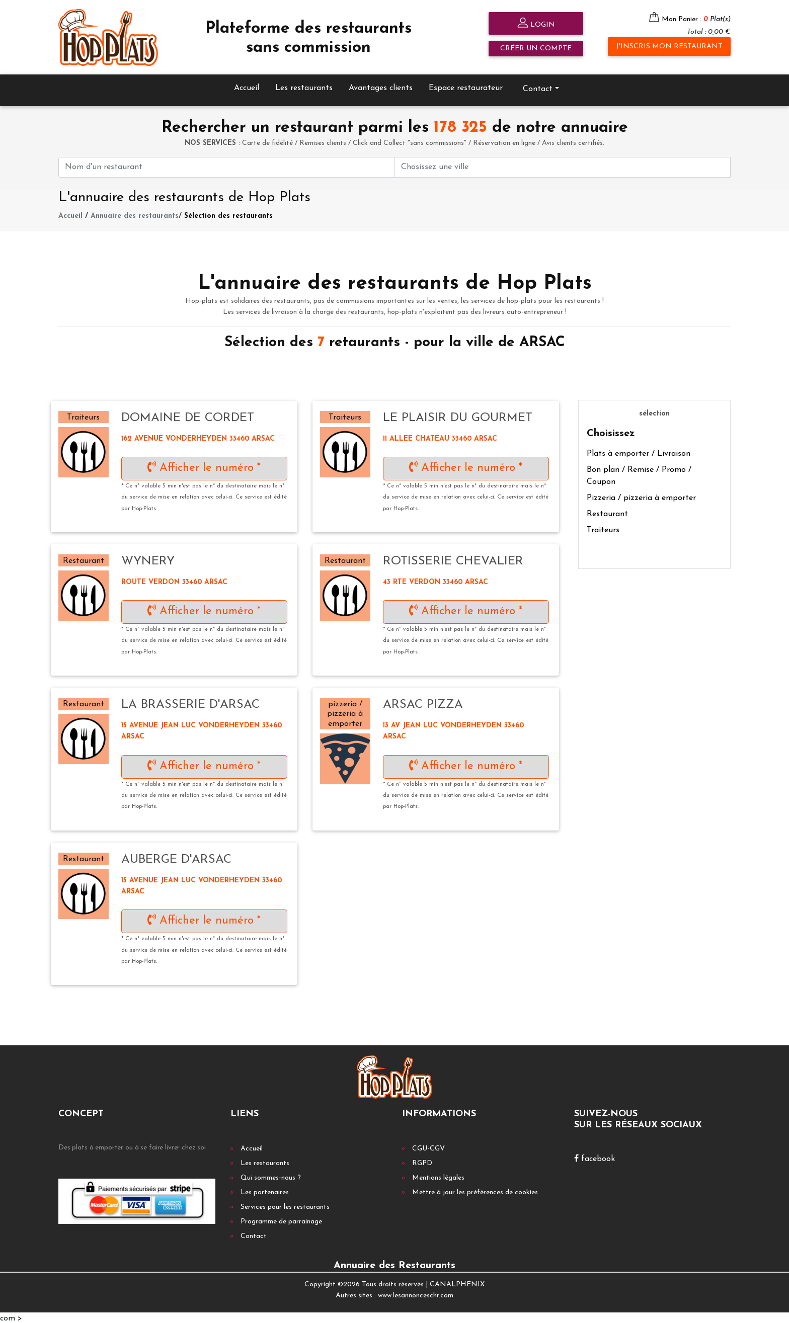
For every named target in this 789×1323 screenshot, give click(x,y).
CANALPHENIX (457, 1283)
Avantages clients (381, 86)
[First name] (226, 165)
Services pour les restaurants (285, 1205)
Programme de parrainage (281, 1220)
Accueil (246, 86)
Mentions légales (438, 1176)
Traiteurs (603, 529)
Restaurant (607, 513)
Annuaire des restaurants (135, 214)
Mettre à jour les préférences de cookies (475, 1191)
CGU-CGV (428, 1147)
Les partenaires (265, 1191)
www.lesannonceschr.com (415, 1294)
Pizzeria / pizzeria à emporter (641, 497)
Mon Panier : (696, 19)
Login (536, 24)
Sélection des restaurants (228, 214)
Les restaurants (304, 86)
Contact (538, 88)
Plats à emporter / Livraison (638, 453)
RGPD (422, 1162)
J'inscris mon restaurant (669, 46)
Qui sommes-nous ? (271, 1176)
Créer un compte (536, 48)
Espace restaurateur (466, 86)
